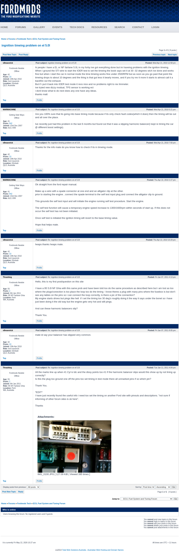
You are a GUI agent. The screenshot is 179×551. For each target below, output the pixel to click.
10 (10, 77)
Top (4, 100)
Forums (11, 39)
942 (10, 123)
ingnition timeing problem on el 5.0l (26, 45)
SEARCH (119, 27)
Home (3, 39)
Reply (20, 492)
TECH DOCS (77, 27)
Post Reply (23, 55)
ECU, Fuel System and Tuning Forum (49, 39)
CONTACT (138, 27)
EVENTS (57, 27)
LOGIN (155, 27)
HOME (4, 27)
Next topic (172, 55)
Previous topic (159, 55)
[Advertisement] (112, 12)
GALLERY (39, 27)
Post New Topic (10, 55)
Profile (39, 100)
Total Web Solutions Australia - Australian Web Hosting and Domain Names (93, 550)
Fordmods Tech (24, 39)
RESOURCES (99, 27)
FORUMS (20, 27)
